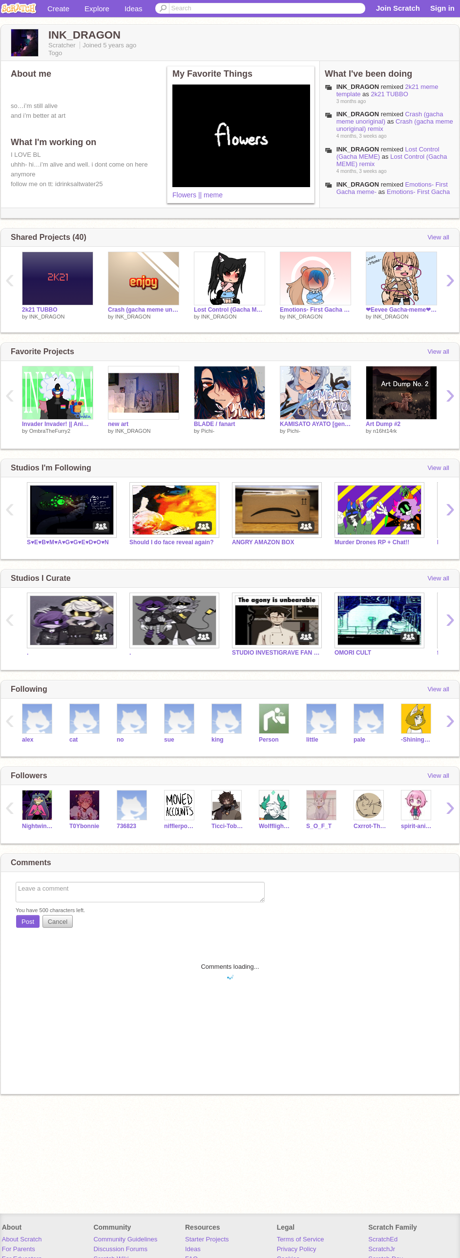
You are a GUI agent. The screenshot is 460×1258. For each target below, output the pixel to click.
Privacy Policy (296, 1249)
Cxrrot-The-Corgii (370, 826)
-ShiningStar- (417, 739)
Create (58, 8)
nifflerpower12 (180, 826)
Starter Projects (207, 1239)
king (217, 739)
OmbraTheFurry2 (49, 431)
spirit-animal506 (417, 826)
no (120, 739)
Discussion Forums (120, 1249)
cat (73, 739)
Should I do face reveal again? (171, 542)
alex (27, 739)
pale (359, 739)
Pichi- (208, 431)
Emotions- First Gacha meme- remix (315, 309)
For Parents (18, 1249)
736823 (126, 826)
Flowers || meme (197, 195)
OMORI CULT (353, 652)
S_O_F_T (319, 826)
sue (169, 739)
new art (118, 424)
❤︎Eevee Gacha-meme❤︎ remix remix (401, 309)
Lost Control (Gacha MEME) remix (229, 309)
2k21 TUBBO (389, 94)
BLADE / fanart (214, 424)
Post (27, 921)
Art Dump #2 (383, 424)
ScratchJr (381, 1249)
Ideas (134, 8)
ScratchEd (382, 1239)
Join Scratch (398, 8)
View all (438, 237)
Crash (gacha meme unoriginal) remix (143, 309)
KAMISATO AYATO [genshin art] (315, 424)
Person (269, 739)
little (312, 739)
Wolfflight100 (275, 826)
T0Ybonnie (84, 826)
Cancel (57, 921)
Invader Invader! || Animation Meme (57, 424)
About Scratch (22, 1239)
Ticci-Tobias (227, 826)
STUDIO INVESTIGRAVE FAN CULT (276, 652)
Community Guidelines (125, 1239)
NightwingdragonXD (38, 826)
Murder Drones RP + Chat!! (372, 542)
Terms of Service (300, 1239)
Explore (96, 8)
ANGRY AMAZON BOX (263, 542)
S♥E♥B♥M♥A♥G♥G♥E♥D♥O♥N (68, 542)
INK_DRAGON (47, 317)
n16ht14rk (385, 431)
